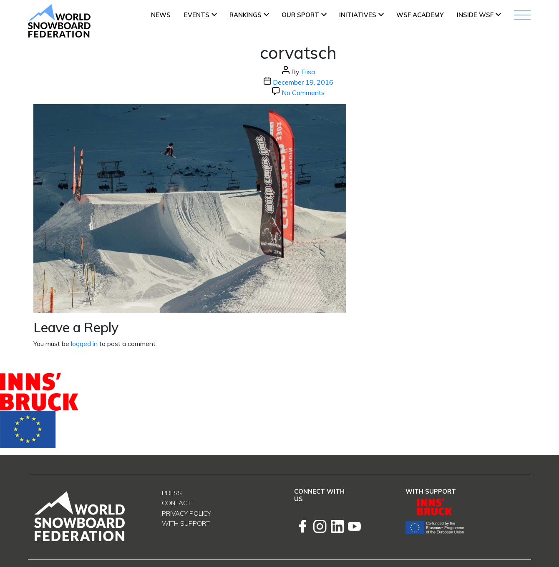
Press (172, 493)
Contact (176, 503)
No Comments (303, 92)
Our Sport (300, 15)
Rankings (245, 15)
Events (196, 15)
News (161, 15)
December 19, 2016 (303, 82)
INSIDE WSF (475, 15)
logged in (84, 343)
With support (186, 523)
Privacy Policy (186, 513)
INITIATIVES (357, 15)
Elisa (308, 72)
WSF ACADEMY (419, 15)
